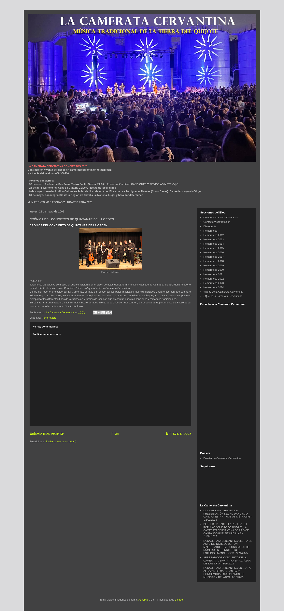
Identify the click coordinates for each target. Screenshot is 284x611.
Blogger (179, 599)
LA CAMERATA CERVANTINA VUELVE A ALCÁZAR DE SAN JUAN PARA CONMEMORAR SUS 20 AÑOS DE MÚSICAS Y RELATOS (226, 572)
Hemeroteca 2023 (213, 283)
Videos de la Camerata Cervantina (223, 291)
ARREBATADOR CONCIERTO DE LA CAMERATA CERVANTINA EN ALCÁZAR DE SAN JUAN (227, 560)
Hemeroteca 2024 (213, 287)
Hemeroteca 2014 (213, 243)
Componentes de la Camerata (220, 217)
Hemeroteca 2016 (213, 252)
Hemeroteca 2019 (213, 265)
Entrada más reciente (47, 433)
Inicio (115, 433)
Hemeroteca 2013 (213, 239)
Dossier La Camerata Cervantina (222, 458)
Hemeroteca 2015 (213, 248)
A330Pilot (143, 599)
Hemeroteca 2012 (213, 235)
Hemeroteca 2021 (213, 274)
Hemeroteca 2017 (213, 256)
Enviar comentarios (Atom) (61, 441)
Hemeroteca (49, 317)
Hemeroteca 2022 (213, 278)
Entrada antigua (178, 433)
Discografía (209, 226)
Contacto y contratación (216, 221)
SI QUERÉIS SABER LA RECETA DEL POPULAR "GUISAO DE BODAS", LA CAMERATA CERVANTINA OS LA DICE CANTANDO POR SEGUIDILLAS (226, 529)
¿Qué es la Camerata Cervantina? (222, 296)
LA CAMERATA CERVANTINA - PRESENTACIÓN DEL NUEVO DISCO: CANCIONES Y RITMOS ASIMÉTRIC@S (226, 513)
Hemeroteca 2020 (213, 269)
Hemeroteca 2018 (213, 261)
